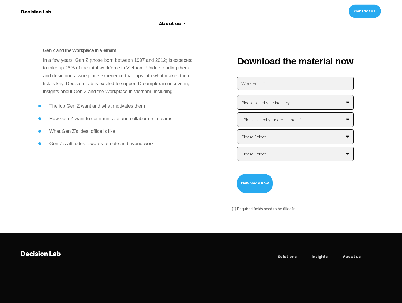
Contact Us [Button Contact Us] (364, 10)
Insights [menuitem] (320, 257)
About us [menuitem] (170, 24)
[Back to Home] (36, 11)
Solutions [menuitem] (287, 257)
